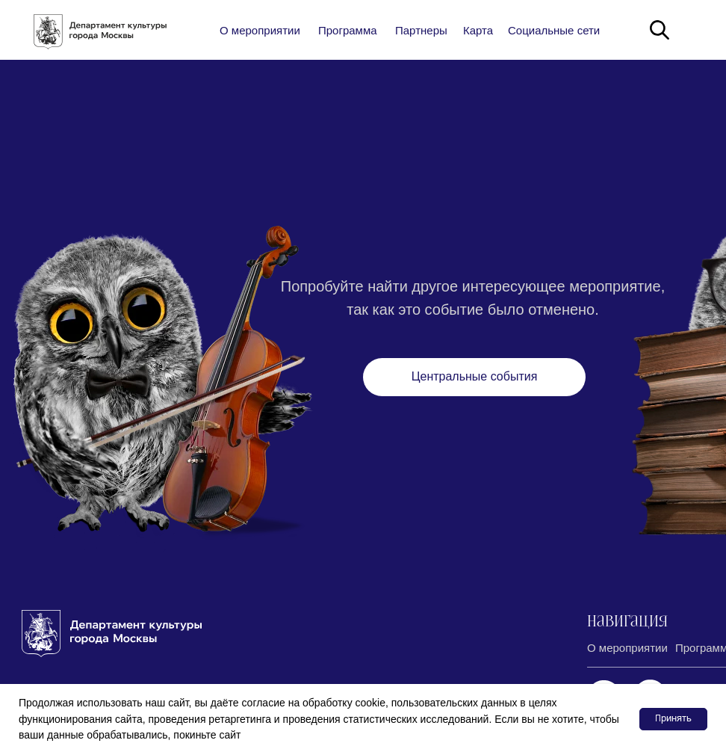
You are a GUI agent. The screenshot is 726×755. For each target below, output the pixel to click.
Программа (347, 30)
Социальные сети (554, 30)
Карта (478, 30)
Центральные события (475, 376)
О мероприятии (260, 30)
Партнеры (421, 30)
